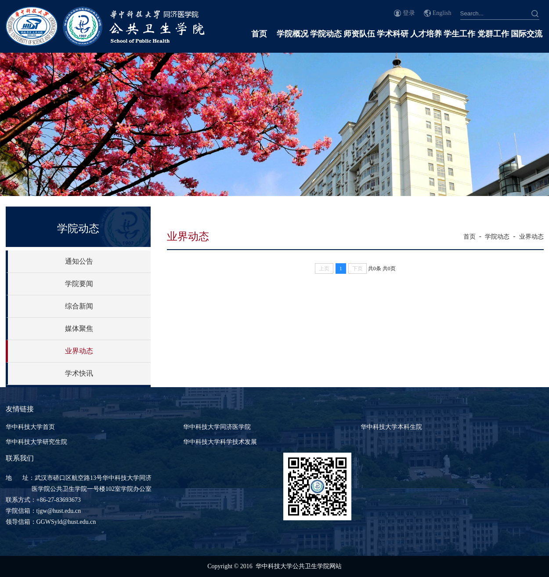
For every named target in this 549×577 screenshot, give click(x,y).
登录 (409, 13)
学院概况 (292, 33)
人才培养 (426, 33)
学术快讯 (79, 373)
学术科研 (392, 33)
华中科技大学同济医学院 (217, 427)
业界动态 (79, 351)
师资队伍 (359, 33)
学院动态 (326, 33)
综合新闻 (79, 306)
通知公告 (79, 261)
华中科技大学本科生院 (391, 427)
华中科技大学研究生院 (36, 442)
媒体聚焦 (79, 328)
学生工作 (459, 33)
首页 (259, 33)
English (442, 13)
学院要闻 (79, 283)
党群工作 (493, 33)
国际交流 (526, 33)
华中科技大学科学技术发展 (220, 442)
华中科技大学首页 (30, 427)
